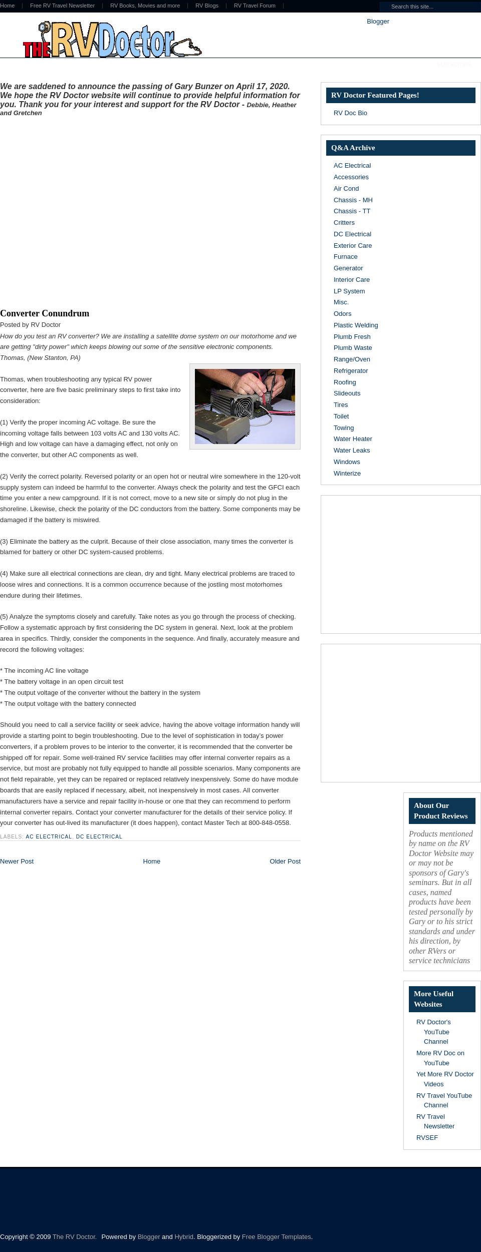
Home (152, 861)
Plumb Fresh (352, 336)
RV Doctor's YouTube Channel (433, 1031)
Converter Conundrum (44, 313)
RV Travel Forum (255, 6)
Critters (344, 222)
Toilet (341, 416)
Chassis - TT (352, 211)
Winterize (347, 473)
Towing (344, 428)
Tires (341, 404)
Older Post (285, 861)
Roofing (345, 382)
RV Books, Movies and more (145, 6)
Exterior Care (353, 245)
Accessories (351, 177)
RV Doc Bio (350, 113)
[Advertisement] (94, 210)
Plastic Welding (356, 325)
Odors (342, 313)
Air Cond (346, 188)
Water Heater (353, 439)
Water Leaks (352, 450)
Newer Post (17, 861)
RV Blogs (206, 6)
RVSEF (427, 1137)
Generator (348, 268)
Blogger (378, 21)
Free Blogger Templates (276, 1236)
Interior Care (352, 279)
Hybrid (183, 1236)
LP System (349, 291)
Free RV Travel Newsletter (62, 6)
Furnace (346, 256)
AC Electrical (49, 837)
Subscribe (454, 64)
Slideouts (347, 393)
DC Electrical (99, 837)
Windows (347, 462)
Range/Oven (352, 359)
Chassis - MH (353, 200)
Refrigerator (351, 370)
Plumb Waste (353, 347)
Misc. (341, 302)
